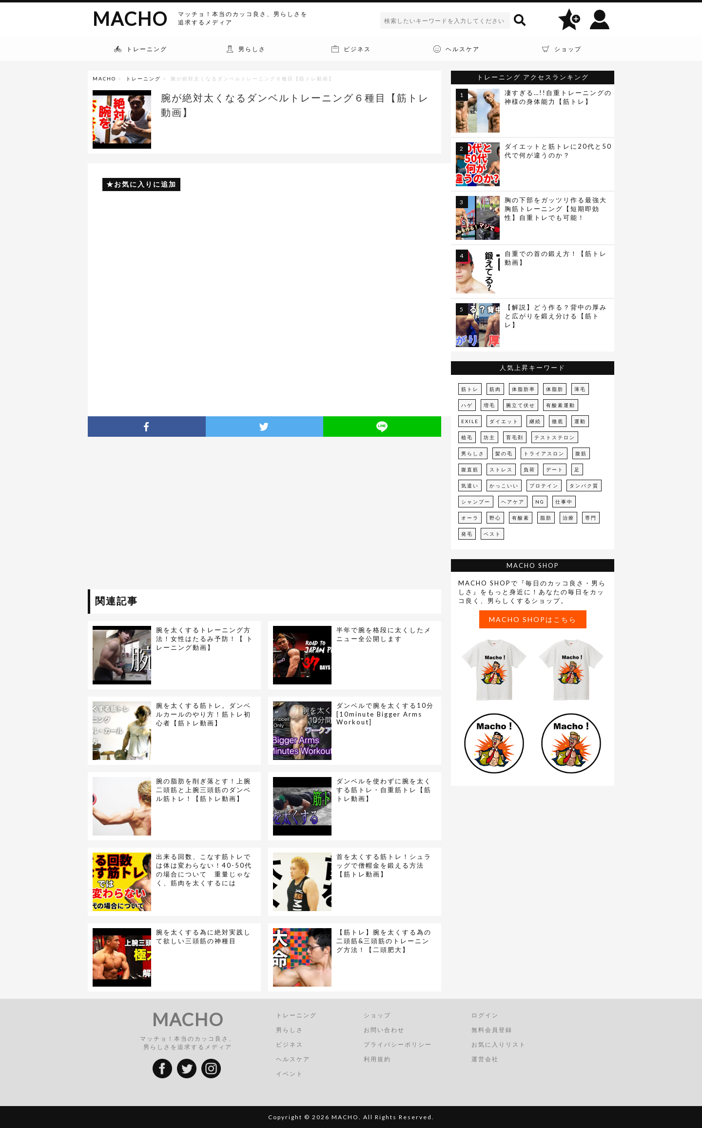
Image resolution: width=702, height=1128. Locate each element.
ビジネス (289, 1044)
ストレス (501, 469)
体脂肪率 (523, 389)
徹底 (558, 421)
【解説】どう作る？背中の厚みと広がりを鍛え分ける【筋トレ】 (556, 316)
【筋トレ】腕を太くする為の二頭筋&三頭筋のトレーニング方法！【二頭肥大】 (383, 940)
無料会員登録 (491, 1029)
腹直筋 (470, 469)
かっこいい (504, 485)
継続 (535, 421)
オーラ (470, 518)
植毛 (467, 437)
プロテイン (544, 485)
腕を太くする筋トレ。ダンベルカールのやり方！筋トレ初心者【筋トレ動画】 (203, 714)
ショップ (377, 1015)
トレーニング (143, 78)
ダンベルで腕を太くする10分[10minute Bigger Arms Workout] (385, 713)
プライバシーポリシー (398, 1044)
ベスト (492, 534)
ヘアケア (513, 502)
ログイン (485, 1015)
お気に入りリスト (498, 1044)
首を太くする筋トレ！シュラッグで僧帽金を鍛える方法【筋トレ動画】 (383, 865)
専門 (591, 518)
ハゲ (467, 405)
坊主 (489, 437)
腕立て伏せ (520, 405)
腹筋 (581, 453)
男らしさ (473, 453)
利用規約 (377, 1059)
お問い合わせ (384, 1029)
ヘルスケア (293, 1059)
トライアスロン (544, 453)
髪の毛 (504, 453)
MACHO (130, 18)
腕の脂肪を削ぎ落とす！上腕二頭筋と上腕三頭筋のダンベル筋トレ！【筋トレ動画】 (203, 789)
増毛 (489, 405)
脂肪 (546, 518)
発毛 (467, 534)
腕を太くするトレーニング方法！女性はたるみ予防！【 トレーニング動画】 (205, 638)
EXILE (470, 421)
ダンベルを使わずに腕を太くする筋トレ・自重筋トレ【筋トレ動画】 (383, 789)
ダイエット (504, 421)
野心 (495, 518)
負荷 (529, 469)
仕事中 (564, 502)
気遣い (470, 485)
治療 (568, 518)
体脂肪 (555, 389)
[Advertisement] (177, 515)
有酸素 (520, 518)
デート (555, 469)
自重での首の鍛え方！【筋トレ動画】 (556, 258)
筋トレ (470, 389)
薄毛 (580, 389)
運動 (580, 421)
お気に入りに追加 (145, 184)
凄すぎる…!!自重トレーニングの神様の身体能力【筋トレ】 (558, 97)
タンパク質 (584, 485)
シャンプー (475, 502)
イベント (289, 1073)
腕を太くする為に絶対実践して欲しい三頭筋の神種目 (203, 936)
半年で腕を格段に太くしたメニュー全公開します (383, 634)
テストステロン (554, 437)
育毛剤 (515, 437)
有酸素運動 (560, 405)
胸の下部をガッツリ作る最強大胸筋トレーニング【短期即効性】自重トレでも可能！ (556, 208)
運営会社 (485, 1059)
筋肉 (495, 389)
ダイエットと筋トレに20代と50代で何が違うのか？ (558, 150)
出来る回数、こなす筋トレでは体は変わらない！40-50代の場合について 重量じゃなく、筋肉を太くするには (204, 870)
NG (540, 502)
